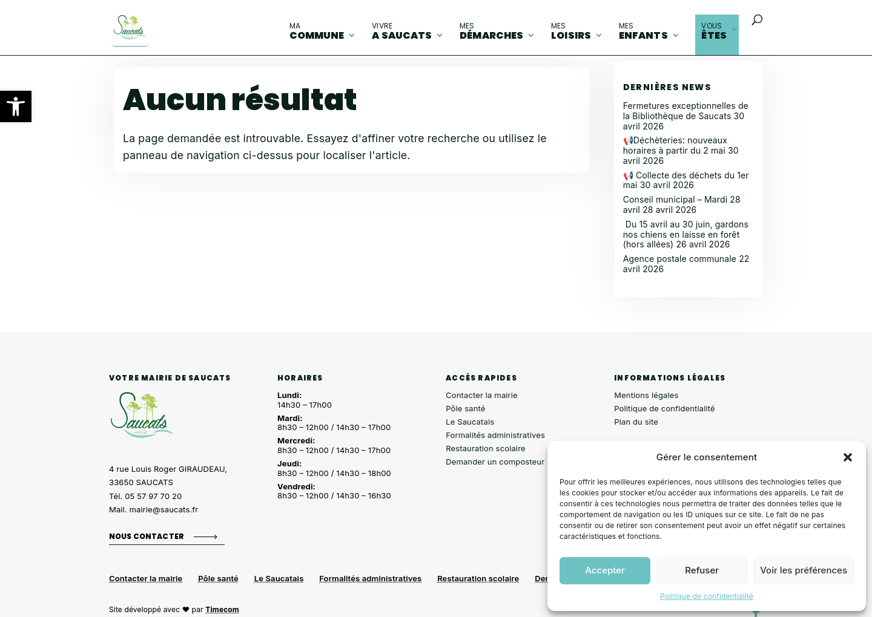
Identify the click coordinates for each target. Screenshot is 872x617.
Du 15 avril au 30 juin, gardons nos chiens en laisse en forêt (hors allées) (685, 234)
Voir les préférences (803, 570)
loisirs (571, 31)
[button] (15, 106)
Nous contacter (146, 536)
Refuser (702, 570)
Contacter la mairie (482, 395)
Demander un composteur (495, 461)
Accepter (605, 570)
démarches (491, 31)
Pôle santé (465, 408)
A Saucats (402, 31)
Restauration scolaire (486, 448)
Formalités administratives (495, 435)
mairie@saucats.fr (164, 509)
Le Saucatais (470, 421)
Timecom (222, 609)
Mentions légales (646, 395)
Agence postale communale (679, 258)
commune (317, 31)
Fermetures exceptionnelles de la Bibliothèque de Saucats (685, 110)
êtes (714, 31)
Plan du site (636, 421)
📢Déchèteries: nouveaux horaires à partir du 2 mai (675, 145)
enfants (643, 31)
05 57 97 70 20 (153, 496)
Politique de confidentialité (706, 596)
